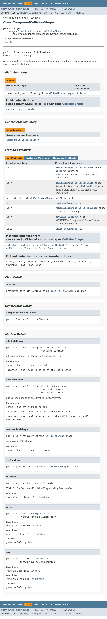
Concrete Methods (64, 158)
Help (65, 3)
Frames (39, 9)
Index (58, 3)
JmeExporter (71, 229)
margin (21, 109)
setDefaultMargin (45, 248)
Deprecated (47, 3)
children (81, 93)
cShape (10, 109)
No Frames (50, 9)
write (59, 229)
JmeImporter (69, 203)
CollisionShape (23, 55)
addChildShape (64, 167)
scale (31, 109)
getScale (11, 248)
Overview (6, 3)
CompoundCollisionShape (21, 140)
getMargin (82, 245)
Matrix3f (86, 186)
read (58, 203)
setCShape (26, 248)
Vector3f (61, 171)
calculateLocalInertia (20, 245)
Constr (33, 13)
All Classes (68, 9)
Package (17, 3)
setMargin (65, 248)
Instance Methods (37, 158)
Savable (8, 42)
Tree (36, 3)
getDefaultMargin (63, 245)
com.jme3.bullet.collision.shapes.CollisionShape (35, 31)
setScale (61, 217)
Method (42, 13)
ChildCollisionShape (60, 93)
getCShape (43, 245)
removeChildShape (66, 208)
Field (24, 13)
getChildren (63, 198)
